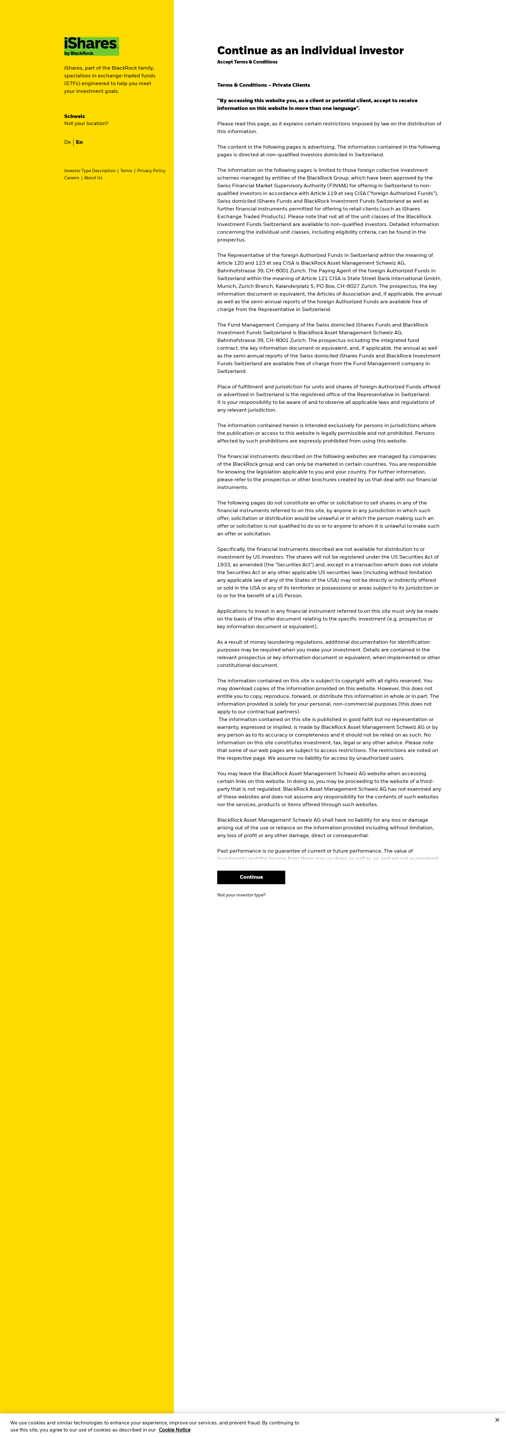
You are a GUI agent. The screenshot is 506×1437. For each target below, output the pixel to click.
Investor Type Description (90, 171)
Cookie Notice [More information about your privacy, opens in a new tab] (174, 1430)
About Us (93, 178)
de (67, 142)
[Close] (497, 1420)
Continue (251, 877)
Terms (126, 171)
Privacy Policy (151, 171)
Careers (71, 178)
